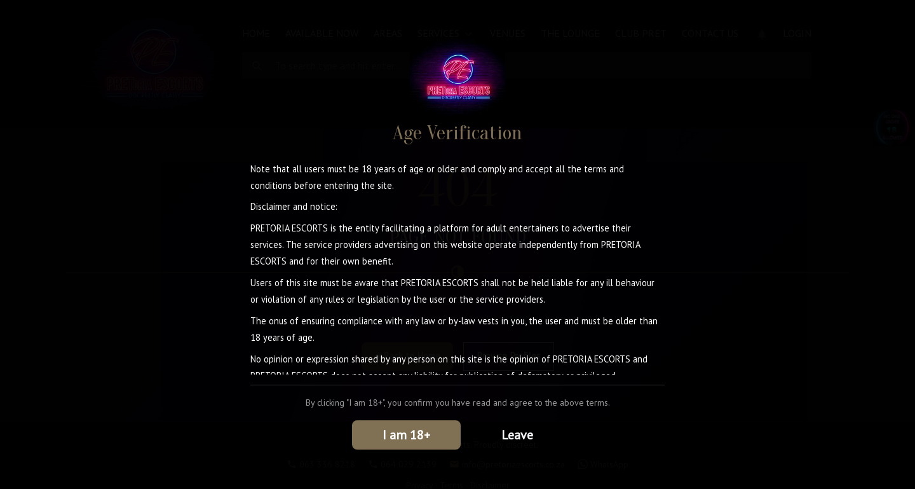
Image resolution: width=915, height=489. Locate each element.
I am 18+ (406, 435)
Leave (517, 435)
